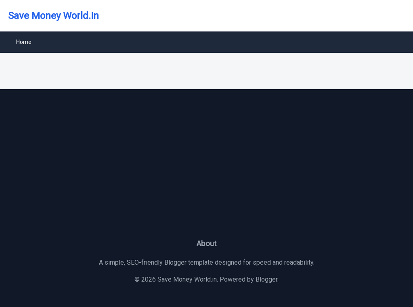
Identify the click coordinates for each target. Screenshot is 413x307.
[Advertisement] (206, 169)
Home (23, 42)
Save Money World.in (53, 15)
